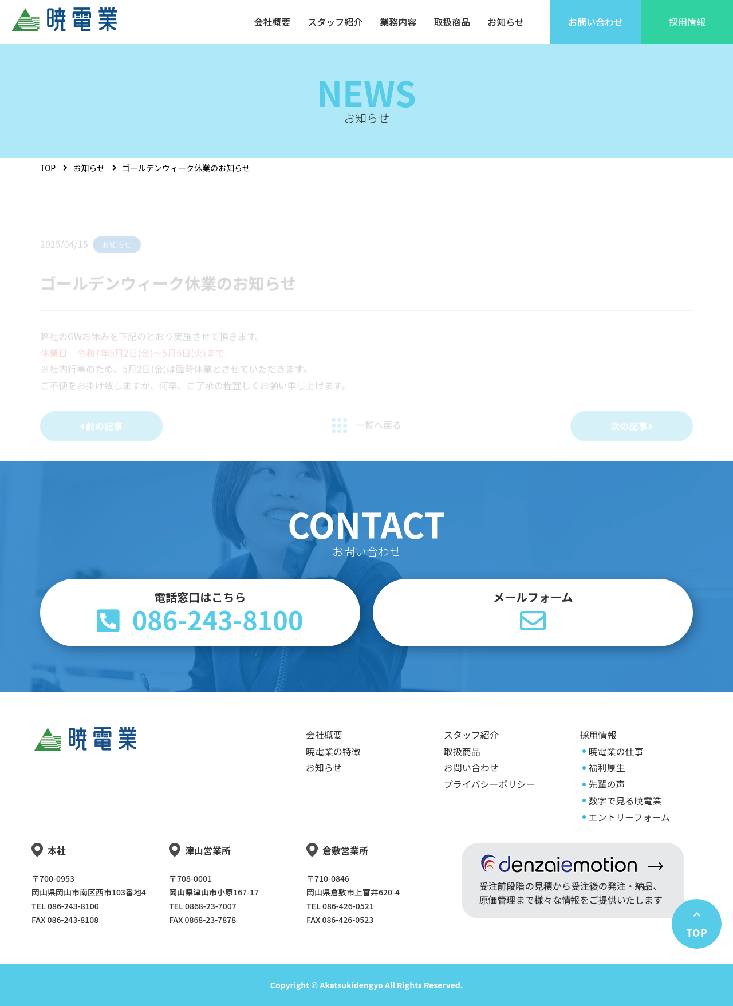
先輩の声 (606, 784)
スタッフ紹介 (471, 734)
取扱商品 (462, 751)
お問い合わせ (471, 767)
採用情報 (598, 734)
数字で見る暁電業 (624, 800)
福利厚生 (606, 767)
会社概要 (324, 734)
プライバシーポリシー (489, 784)
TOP (48, 167)
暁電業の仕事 (615, 751)
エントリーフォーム (629, 817)
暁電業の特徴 (333, 751)
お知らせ (89, 167)
